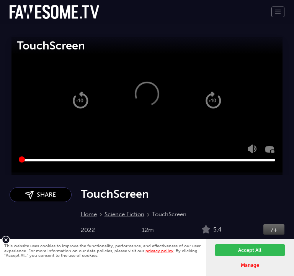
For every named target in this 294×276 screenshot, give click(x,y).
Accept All (249, 250)
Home (89, 214)
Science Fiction (124, 214)
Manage (250, 265)
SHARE (40, 195)
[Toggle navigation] (277, 12)
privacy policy (159, 250)
